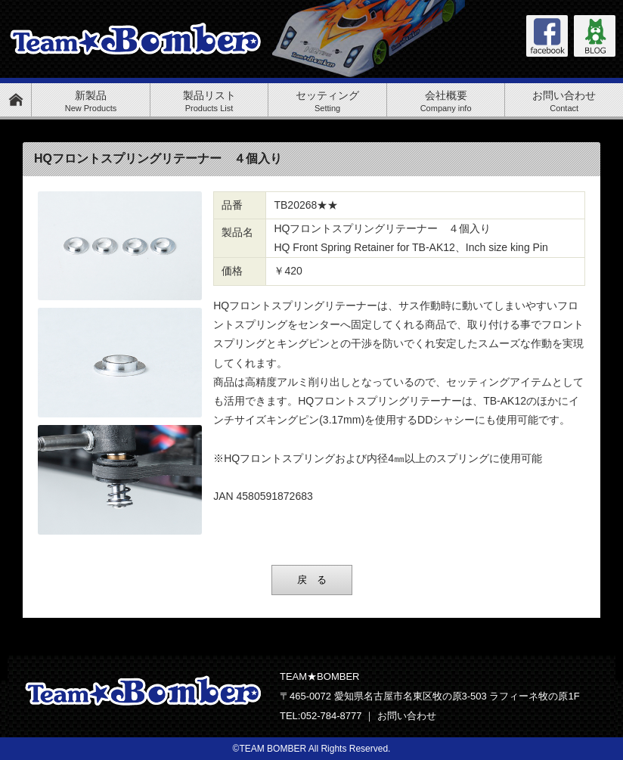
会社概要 (446, 101)
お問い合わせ (564, 101)
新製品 (90, 101)
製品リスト (209, 101)
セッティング (327, 101)
